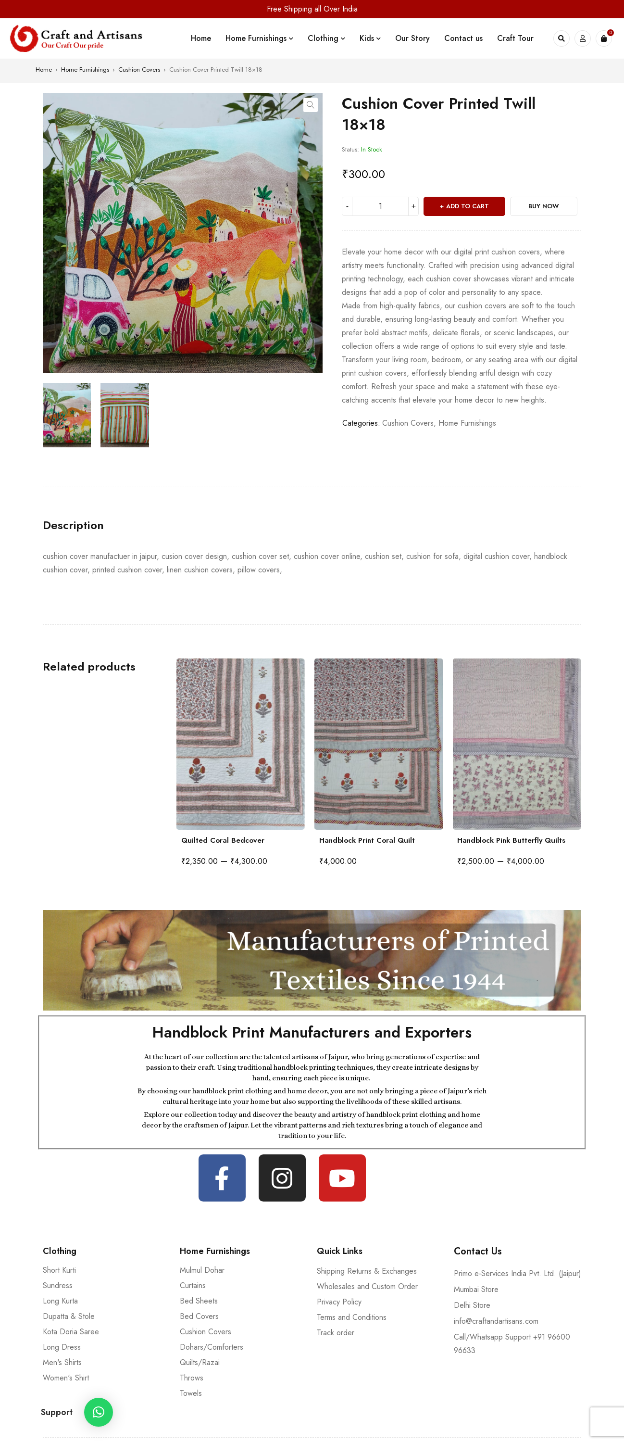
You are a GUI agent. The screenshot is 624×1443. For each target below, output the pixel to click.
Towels (191, 1393)
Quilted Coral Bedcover (222, 840)
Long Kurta (60, 1300)
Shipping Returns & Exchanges (367, 1271)
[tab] (73, 525)
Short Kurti (59, 1270)
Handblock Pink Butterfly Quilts (511, 840)
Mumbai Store (476, 1289)
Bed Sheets (199, 1300)
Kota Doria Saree (71, 1331)
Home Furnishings (85, 69)
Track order (335, 1332)
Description (73, 525)
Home (44, 69)
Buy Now (543, 206)
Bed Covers (199, 1316)
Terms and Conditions (352, 1317)
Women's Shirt (66, 1377)
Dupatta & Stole (69, 1316)
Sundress (58, 1285)
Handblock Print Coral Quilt (367, 840)
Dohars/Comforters (211, 1347)
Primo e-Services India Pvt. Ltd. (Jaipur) (517, 1273)
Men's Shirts (62, 1362)
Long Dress (62, 1347)
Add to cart (467, 206)
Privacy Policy (339, 1301)
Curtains (193, 1285)
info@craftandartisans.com (496, 1321)
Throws (191, 1377)
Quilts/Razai (200, 1362)
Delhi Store (472, 1305)
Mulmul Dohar (202, 1270)
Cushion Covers (139, 69)
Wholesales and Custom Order (367, 1286)
